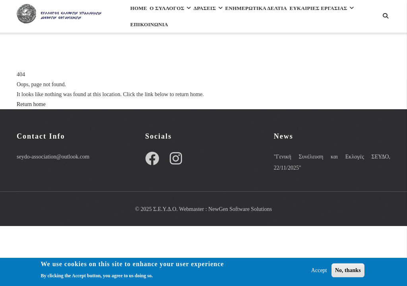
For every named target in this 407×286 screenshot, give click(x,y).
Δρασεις (231, 17)
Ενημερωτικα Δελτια (290, 17)
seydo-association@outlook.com (53, 157)
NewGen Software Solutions (240, 209)
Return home (31, 104)
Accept (319, 270)
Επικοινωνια (233, 52)
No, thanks (348, 270)
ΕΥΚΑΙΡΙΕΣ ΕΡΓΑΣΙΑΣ (169, 52)
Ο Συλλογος (183, 17)
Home (143, 17)
